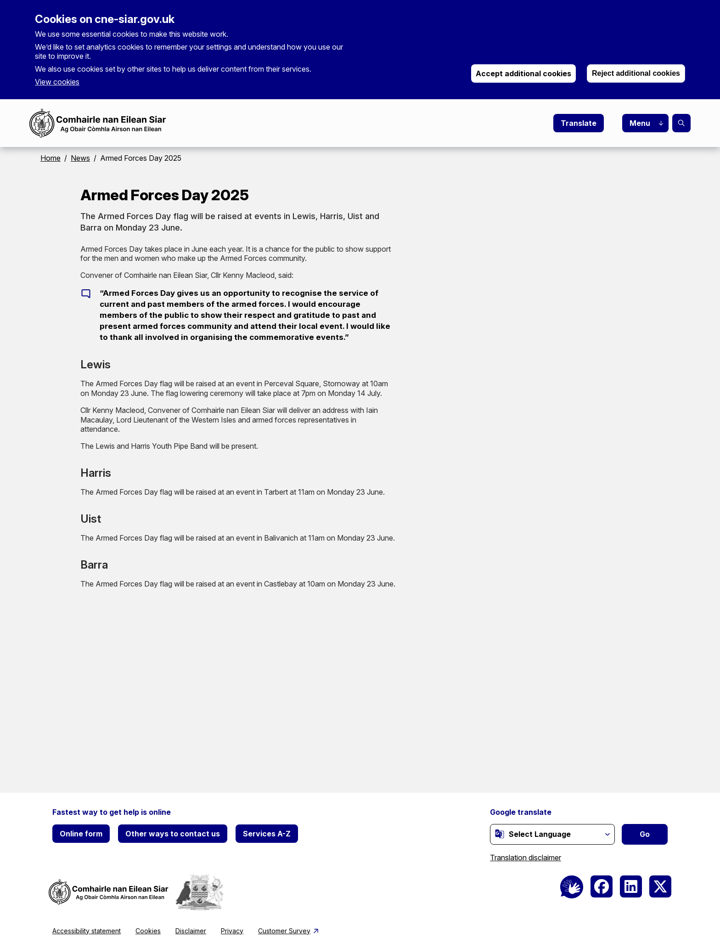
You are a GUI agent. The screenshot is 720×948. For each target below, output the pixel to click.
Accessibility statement (86, 931)
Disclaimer (190, 931)
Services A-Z (267, 833)
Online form (81, 833)
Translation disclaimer (525, 857)
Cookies (148, 931)
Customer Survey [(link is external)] (289, 931)
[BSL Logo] (571, 886)
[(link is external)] (499, 833)
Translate (578, 123)
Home (50, 158)
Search (681, 123)
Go (645, 834)
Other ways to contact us (172, 833)
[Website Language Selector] (552, 834)
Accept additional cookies (523, 73)
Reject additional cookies (636, 73)
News (80, 158)
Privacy (232, 931)
